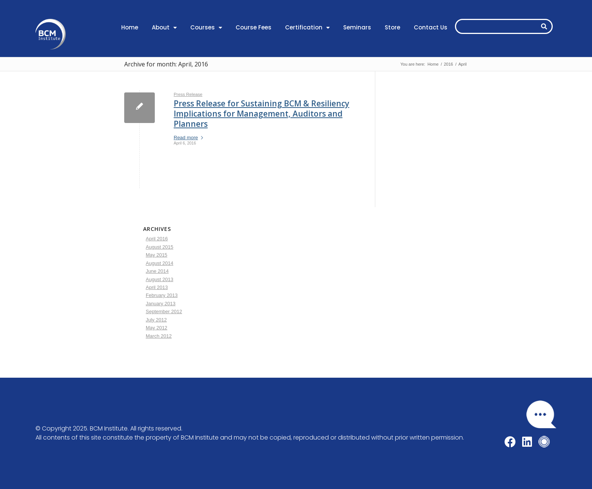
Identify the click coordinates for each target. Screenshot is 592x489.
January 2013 (161, 303)
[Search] (544, 26)
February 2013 (162, 295)
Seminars (357, 27)
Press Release (188, 94)
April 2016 (157, 238)
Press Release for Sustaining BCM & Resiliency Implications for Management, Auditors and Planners (261, 113)
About (164, 27)
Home (129, 27)
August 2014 (159, 263)
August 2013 (159, 279)
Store (392, 27)
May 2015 (156, 255)
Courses (206, 27)
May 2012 (156, 328)
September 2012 (164, 311)
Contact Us (430, 27)
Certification (307, 27)
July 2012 (156, 320)
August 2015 (159, 247)
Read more (189, 137)
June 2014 (157, 271)
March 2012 (159, 336)
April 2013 (157, 287)
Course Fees (253, 27)
